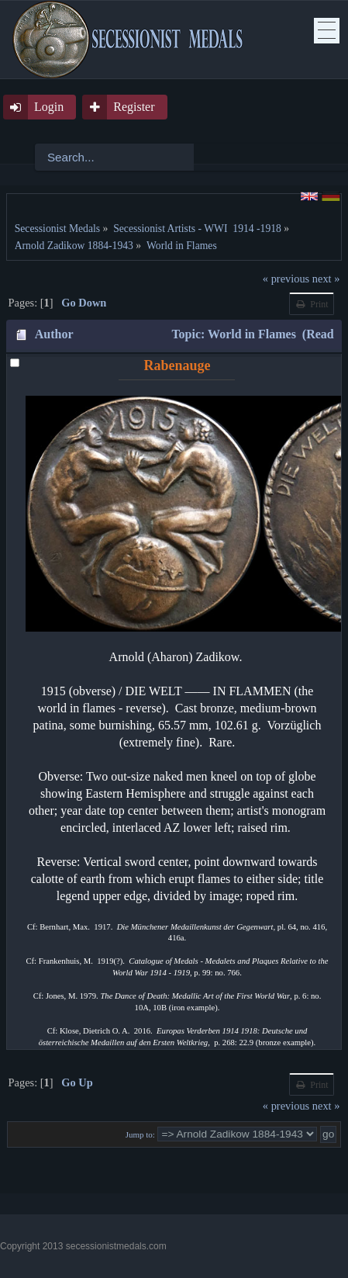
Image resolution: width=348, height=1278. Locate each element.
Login (49, 106)
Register (133, 106)
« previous (286, 278)
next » (326, 278)
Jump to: (140, 1134)
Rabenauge (176, 365)
